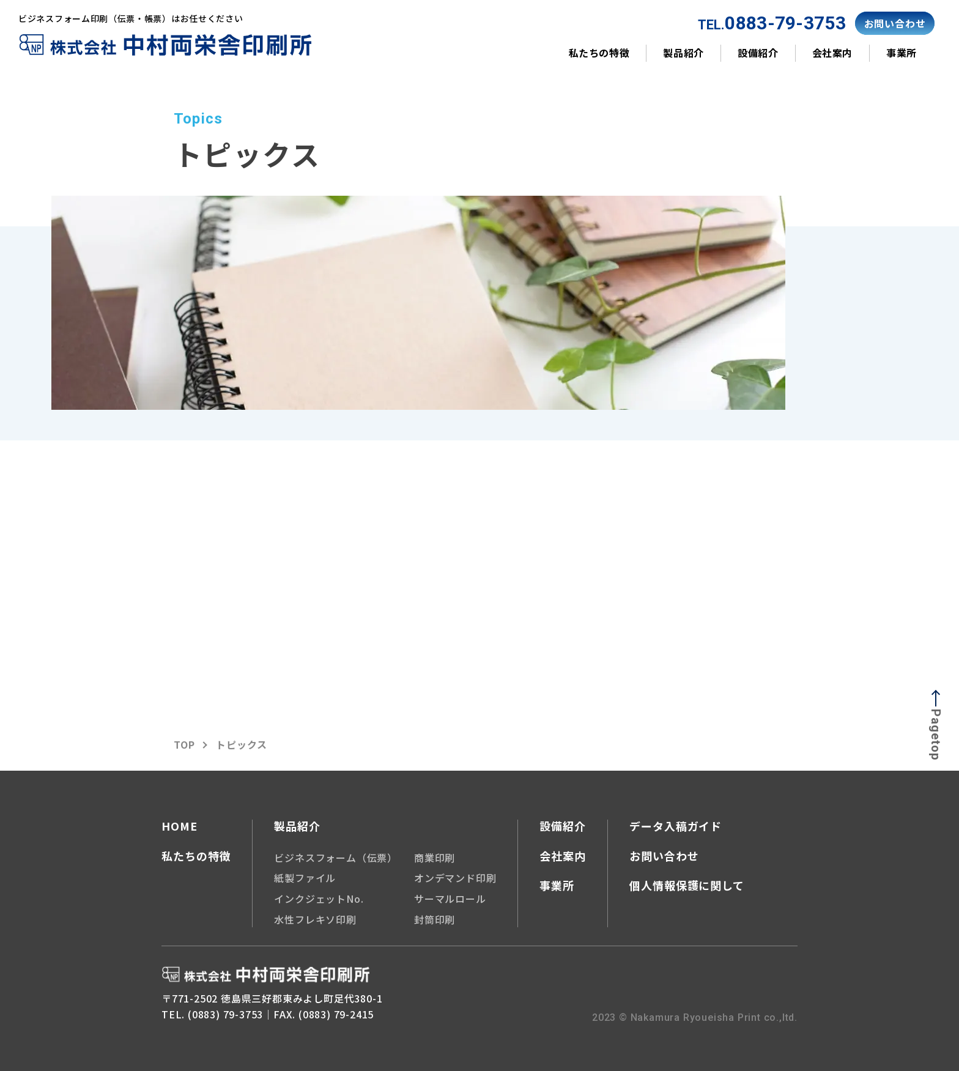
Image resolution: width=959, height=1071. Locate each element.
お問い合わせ (663, 855)
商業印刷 (434, 857)
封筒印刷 (434, 918)
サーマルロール (450, 898)
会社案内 (832, 52)
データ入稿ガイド (675, 826)
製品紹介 (683, 52)
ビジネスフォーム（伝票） (336, 857)
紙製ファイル (305, 877)
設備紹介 (758, 52)
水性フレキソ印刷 (315, 918)
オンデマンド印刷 (455, 877)
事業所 (901, 52)
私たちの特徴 (599, 52)
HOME (179, 826)
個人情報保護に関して (686, 884)
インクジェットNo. (318, 898)
